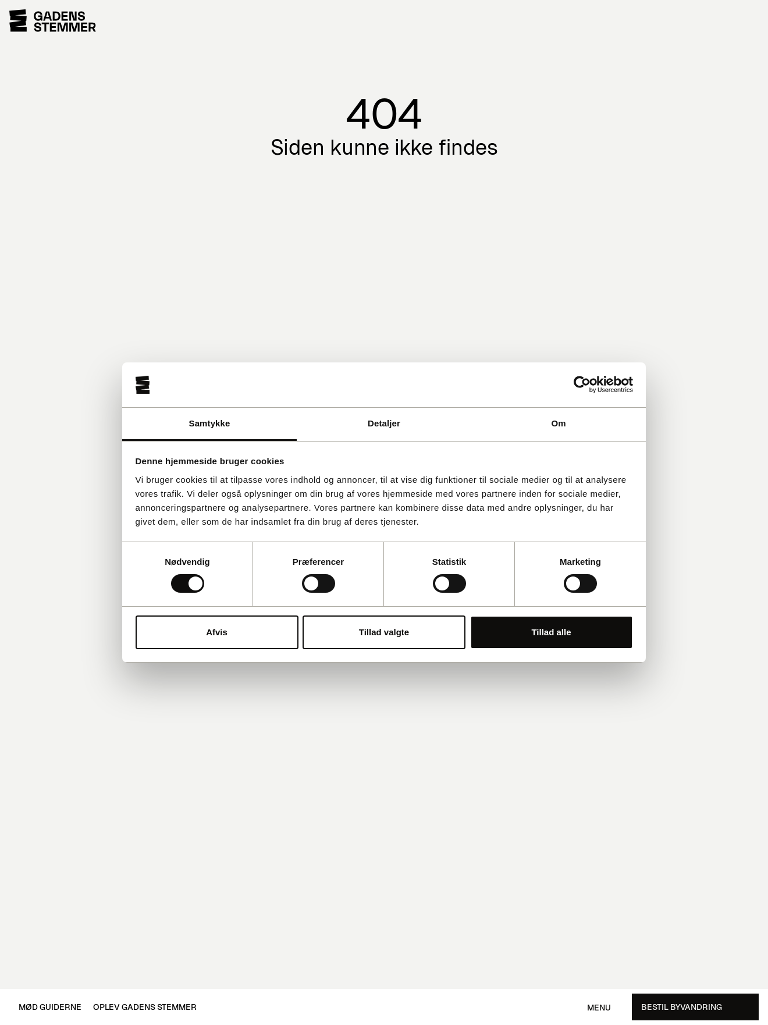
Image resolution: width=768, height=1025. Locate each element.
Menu (599, 1008)
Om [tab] (558, 423)
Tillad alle (551, 632)
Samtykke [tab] (209, 423)
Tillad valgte (384, 632)
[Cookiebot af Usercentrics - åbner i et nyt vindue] (582, 384)
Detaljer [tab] (384, 423)
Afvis (216, 632)
